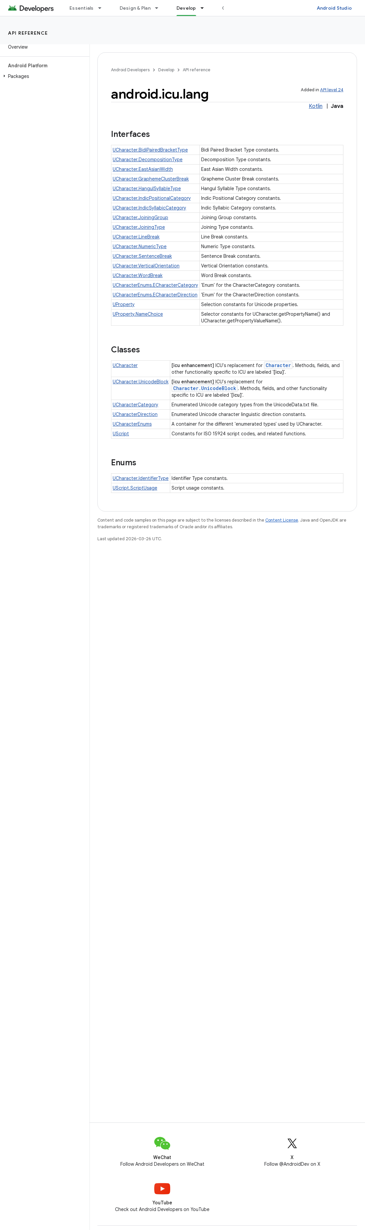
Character (278, 365)
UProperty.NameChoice (138, 314)
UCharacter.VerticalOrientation (146, 266)
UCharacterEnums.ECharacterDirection (155, 295)
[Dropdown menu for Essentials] (103, 8)
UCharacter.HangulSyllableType (147, 189)
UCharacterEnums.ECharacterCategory (155, 285)
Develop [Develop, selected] (186, 8)
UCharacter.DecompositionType (147, 160)
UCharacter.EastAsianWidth (143, 169)
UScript (121, 434)
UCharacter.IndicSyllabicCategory (149, 208)
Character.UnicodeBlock (204, 388)
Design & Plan (135, 8)
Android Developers (130, 70)
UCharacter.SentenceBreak (142, 256)
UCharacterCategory (135, 405)
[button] (43, 76)
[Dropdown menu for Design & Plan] (160, 8)
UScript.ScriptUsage (135, 488)
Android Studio (334, 8)
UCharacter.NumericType (140, 246)
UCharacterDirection (135, 414)
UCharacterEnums (132, 424)
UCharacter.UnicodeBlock (141, 382)
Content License (281, 520)
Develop (166, 70)
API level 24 (331, 90)
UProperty (124, 304)
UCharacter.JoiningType (139, 227)
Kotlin (315, 106)
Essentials (81, 8)
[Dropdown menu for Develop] (205, 8)
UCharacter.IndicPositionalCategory (152, 198)
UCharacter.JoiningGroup (140, 217)
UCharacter (125, 365)
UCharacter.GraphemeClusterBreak (151, 179)
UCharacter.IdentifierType (141, 478)
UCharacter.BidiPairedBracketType (150, 150)
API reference (28, 33)
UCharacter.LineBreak (136, 237)
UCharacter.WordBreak (138, 275)
